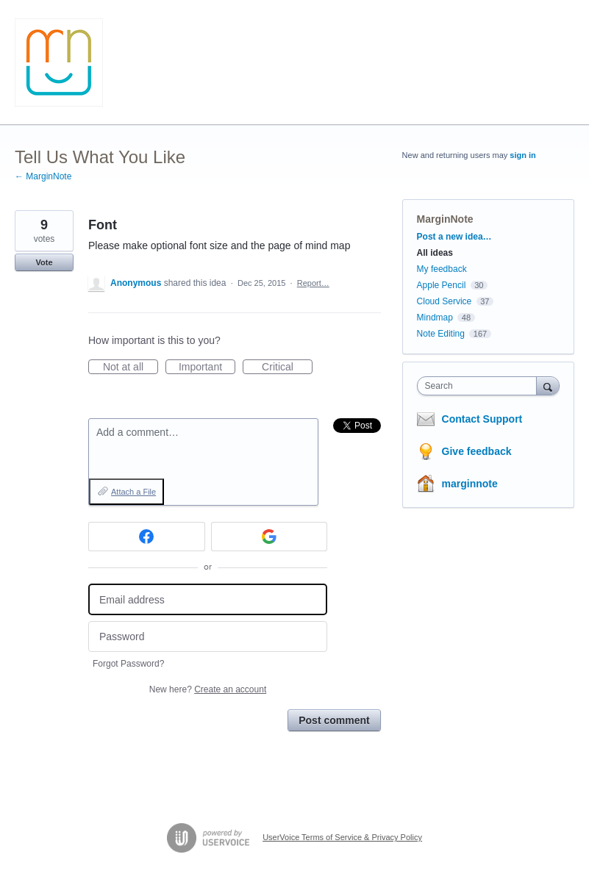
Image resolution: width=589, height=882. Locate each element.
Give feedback (477, 451)
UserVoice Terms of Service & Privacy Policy (342, 837)
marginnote (470, 484)
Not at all (130, 367)
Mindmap (435, 317)
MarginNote (445, 219)
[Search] (548, 385)
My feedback (442, 269)
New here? (207, 689)
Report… (313, 283)
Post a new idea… (454, 237)
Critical (287, 367)
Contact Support (482, 419)
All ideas (435, 253)
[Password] (207, 637)
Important (207, 367)
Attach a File (133, 491)
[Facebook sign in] (146, 536)
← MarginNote (43, 176)
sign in (522, 155)
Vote (43, 262)
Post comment (334, 720)
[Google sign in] (269, 536)
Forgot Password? (128, 664)
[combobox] (480, 386)
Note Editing (441, 334)
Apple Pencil (441, 285)
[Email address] (207, 599)
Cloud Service (444, 301)
